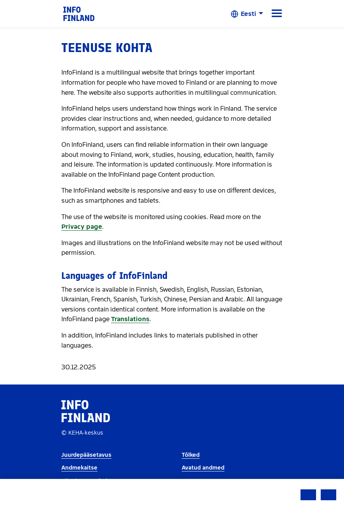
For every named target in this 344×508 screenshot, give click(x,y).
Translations (130, 319)
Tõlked (191, 455)
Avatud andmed (203, 468)
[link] (78, 13)
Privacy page (81, 226)
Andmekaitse (79, 468)
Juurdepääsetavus (86, 455)
